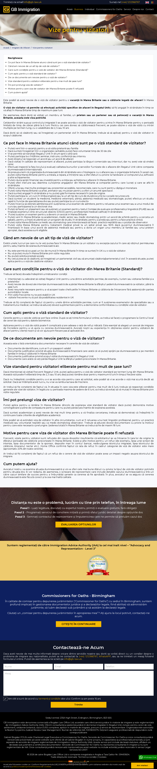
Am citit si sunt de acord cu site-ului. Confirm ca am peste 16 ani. (54, 698)
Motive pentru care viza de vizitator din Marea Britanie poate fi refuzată (46, 88)
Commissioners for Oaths (109, 9)
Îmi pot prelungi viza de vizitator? (25, 84)
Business (78, 9)
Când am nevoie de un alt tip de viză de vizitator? (34, 66)
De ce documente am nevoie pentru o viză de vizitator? (37, 77)
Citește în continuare (79, 623)
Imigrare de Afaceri (21, 47)
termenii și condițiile (50, 698)
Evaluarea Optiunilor (78, 524)
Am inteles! (142, 765)
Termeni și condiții (87, 757)
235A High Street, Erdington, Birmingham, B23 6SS (86, 717)
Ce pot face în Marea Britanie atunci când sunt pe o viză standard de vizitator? (49, 62)
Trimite (78, 704)
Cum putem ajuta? (18, 92)
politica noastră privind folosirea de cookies (31, 767)
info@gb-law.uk (73, 659)
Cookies (102, 757)
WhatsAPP (105, 656)
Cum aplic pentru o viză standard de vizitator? (32, 73)
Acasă (69, 9)
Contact (150, 9)
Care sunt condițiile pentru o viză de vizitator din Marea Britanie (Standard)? (48, 69)
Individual (89, 9)
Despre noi (138, 9)
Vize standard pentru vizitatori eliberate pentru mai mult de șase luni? (45, 81)
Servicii (127, 9)
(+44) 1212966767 (88, 656)
